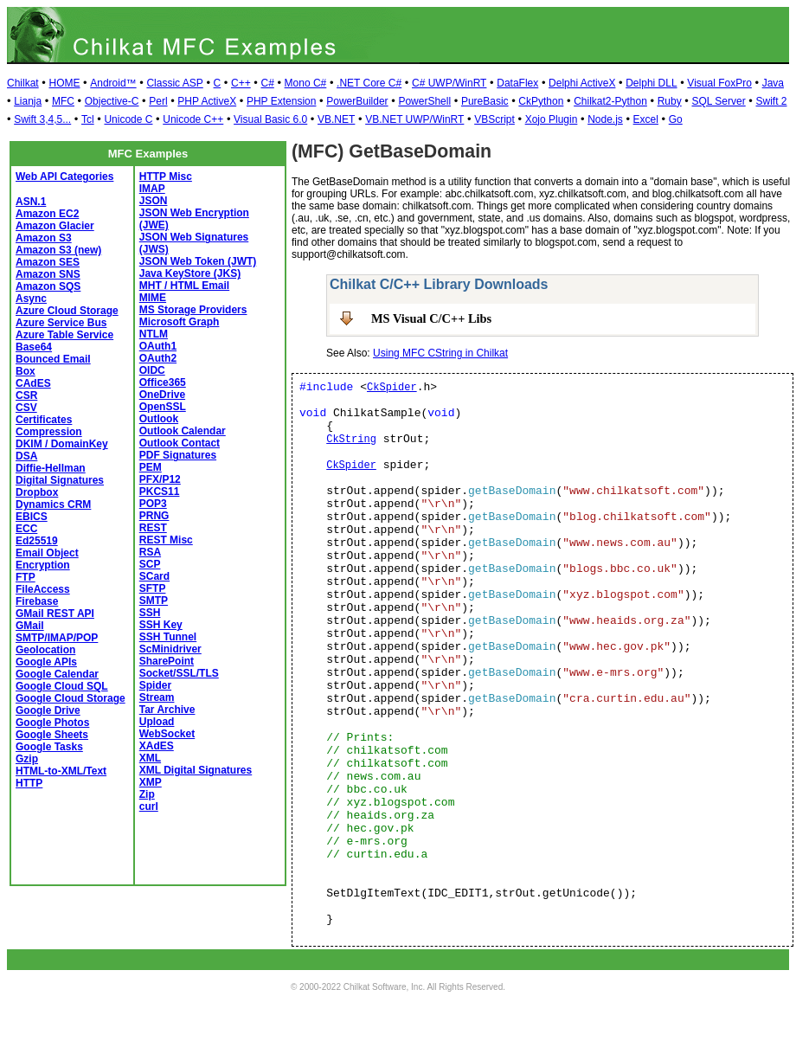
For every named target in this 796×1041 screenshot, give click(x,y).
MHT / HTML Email (184, 286)
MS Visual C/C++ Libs (431, 318)
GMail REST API (55, 613)
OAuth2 (158, 358)
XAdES (156, 746)
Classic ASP (174, 83)
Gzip (27, 759)
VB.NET (336, 119)
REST (153, 528)
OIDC (152, 370)
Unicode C (128, 119)
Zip (147, 794)
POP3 (153, 504)
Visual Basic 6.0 (270, 119)
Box (25, 371)
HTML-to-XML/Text (61, 771)
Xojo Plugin (551, 119)
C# (266, 83)
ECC (26, 529)
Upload (157, 722)
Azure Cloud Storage (67, 311)
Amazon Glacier (55, 226)
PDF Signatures (177, 455)
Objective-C (112, 101)
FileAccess (43, 589)
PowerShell (424, 101)
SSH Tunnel (167, 637)
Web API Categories (64, 176)
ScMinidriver (170, 649)
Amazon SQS (48, 286)
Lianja (28, 101)
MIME (152, 298)
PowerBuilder (357, 101)
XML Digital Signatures (195, 770)
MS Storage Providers (193, 310)
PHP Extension (282, 101)
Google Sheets (52, 735)
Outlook (158, 419)
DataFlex (517, 83)
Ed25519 (37, 541)
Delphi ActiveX (582, 83)
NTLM (153, 334)
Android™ (113, 83)
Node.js (605, 119)
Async (31, 298)
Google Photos (52, 722)
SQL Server (718, 101)
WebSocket (167, 734)
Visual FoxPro (719, 83)
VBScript (494, 119)
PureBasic (485, 101)
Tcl (87, 119)
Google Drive (48, 710)
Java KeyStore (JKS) (190, 273)
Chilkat (23, 83)
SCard (154, 576)
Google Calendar (57, 674)
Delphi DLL (651, 83)
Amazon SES (48, 262)
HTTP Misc (165, 176)
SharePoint (166, 661)
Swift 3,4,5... (42, 119)
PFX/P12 (160, 479)
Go (676, 119)
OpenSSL (162, 407)
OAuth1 (158, 346)
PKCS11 (159, 491)
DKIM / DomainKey (62, 444)
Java (773, 83)
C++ (241, 83)
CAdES (33, 383)
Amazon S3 (44, 238)
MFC (63, 101)
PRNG (154, 516)
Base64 (34, 347)
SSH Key (161, 625)
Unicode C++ (193, 119)
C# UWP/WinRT (449, 83)
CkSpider (392, 388)
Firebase (37, 601)
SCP (150, 564)
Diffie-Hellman (51, 468)
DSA (26, 456)
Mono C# (306, 83)
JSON (153, 201)
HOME (64, 83)
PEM (150, 467)
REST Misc (166, 540)
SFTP (152, 588)
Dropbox (37, 492)
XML (150, 758)
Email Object (47, 553)
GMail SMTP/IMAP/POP (57, 632)
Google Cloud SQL (62, 686)
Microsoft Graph (179, 322)
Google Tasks (49, 747)
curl (148, 806)
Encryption (43, 565)
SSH (150, 613)
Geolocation (45, 650)
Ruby (670, 101)
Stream (157, 697)
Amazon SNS (48, 274)
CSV (26, 408)
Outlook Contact (179, 443)
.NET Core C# (369, 83)
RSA (150, 552)
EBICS (32, 517)
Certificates (44, 420)
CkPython (540, 101)
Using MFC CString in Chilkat (440, 353)
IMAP (152, 189)
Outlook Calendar (182, 431)
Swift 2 (771, 101)
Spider (155, 685)
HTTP (29, 783)
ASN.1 (31, 202)
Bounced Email (53, 359)
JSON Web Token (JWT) (198, 261)
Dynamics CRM (53, 504)
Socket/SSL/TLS (179, 673)
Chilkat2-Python (610, 101)
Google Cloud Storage (70, 698)
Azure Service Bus (61, 323)
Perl (158, 101)
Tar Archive (167, 710)
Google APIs (46, 662)
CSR (26, 395)
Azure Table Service (64, 335)
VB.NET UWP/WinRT (414, 119)
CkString (351, 440)
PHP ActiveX (206, 101)
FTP (25, 577)
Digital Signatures (60, 480)
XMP (150, 782)
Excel (645, 119)
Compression (49, 432)
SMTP (153, 600)
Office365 (162, 382)
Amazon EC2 (47, 214)
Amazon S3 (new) (58, 250)
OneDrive (162, 395)
